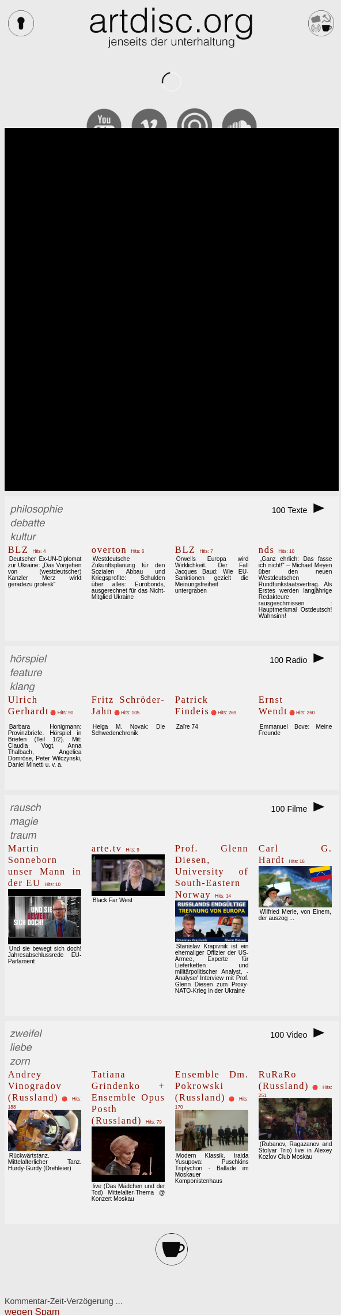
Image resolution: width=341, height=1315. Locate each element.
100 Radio (301, 660)
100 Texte (302, 510)
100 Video (301, 1034)
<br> (172, 309)
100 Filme (301, 808)
